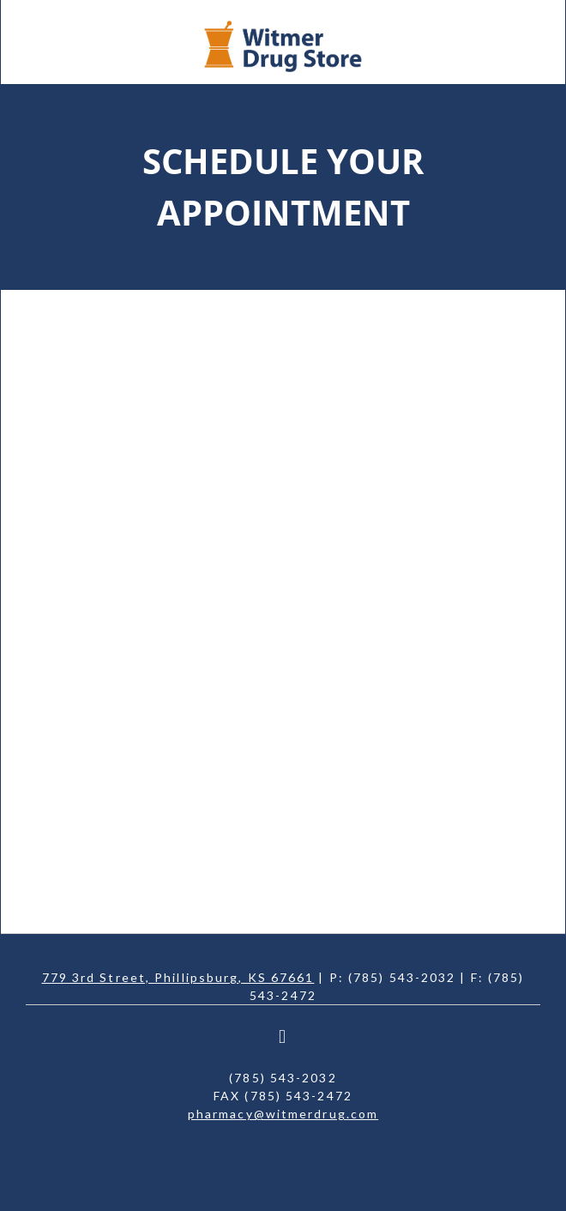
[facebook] (283, 1037)
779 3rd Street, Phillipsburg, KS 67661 (178, 977)
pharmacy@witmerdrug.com (283, 1113)
